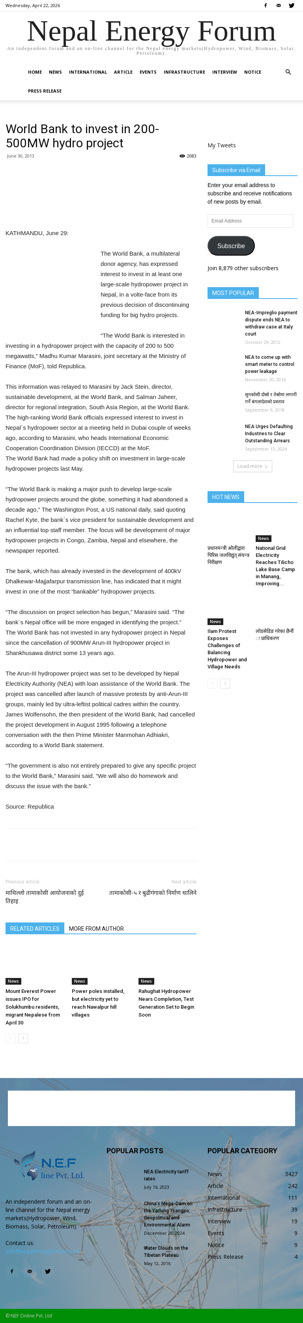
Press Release (45, 91)
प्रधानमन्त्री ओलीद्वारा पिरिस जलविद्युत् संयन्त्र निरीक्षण (228, 555)
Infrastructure (184, 72)
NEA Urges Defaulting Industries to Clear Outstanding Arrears (269, 433)
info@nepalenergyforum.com (43, 1251)
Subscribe (231, 246)
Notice (252, 72)
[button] (288, 72)
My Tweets (222, 145)
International (88, 72)
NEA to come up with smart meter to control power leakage (269, 364)
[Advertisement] (101, 208)
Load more (253, 466)
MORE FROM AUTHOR (96, 929)
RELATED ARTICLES (35, 929)
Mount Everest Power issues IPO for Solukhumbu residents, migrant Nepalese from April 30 (33, 1007)
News (55, 72)
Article (123, 72)
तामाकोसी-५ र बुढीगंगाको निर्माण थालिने (152, 892)
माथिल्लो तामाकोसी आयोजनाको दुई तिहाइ (45, 897)
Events (148, 72)
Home (35, 72)
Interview (224, 72)
